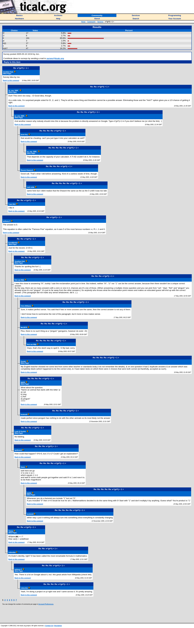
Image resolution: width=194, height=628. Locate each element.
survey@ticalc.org (55, 58)
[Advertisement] (97, 614)
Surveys (100, 22)
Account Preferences (45, 604)
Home (83, 22)
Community (91, 22)
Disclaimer (58, 625)
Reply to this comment (11, 80)
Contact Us (49, 625)
